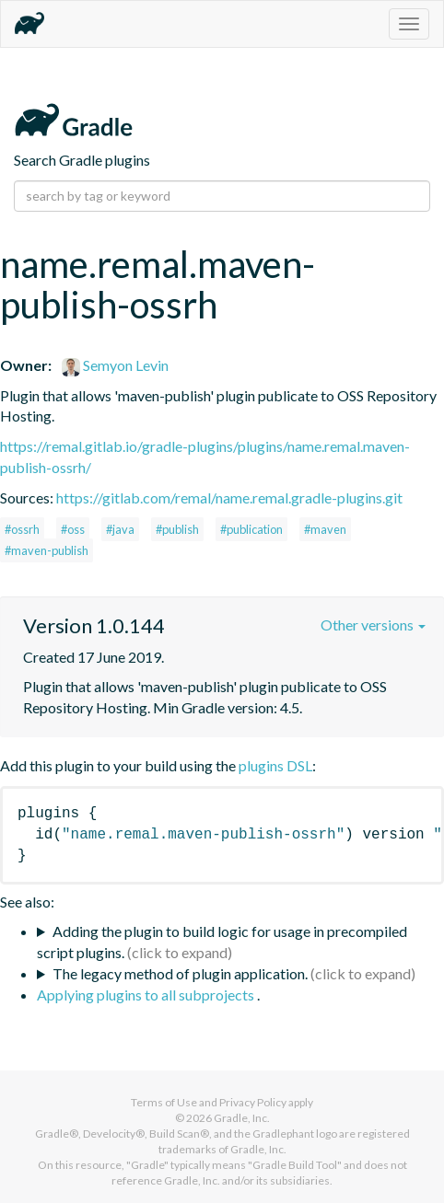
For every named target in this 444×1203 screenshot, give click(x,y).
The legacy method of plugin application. (180, 973)
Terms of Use (164, 1102)
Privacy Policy (252, 1102)
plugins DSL (275, 765)
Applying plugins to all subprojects (147, 994)
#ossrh (22, 529)
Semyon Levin (115, 365)
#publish (177, 529)
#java (120, 529)
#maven (325, 529)
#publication (251, 529)
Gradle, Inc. (242, 1118)
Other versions (373, 624)
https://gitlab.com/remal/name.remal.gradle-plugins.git (229, 497)
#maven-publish (46, 550)
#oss (73, 529)
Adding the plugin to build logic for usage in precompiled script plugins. (222, 941)
